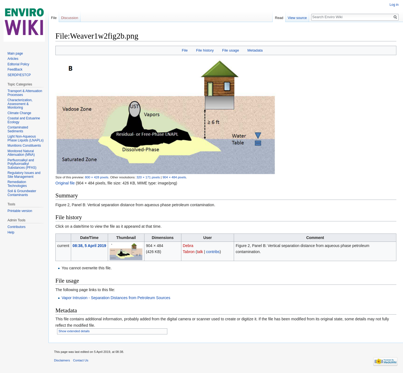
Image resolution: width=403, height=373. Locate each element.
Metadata (254, 50)
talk (200, 251)
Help (10, 232)
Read (279, 18)
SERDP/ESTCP (19, 75)
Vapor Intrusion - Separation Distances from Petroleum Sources (115, 298)
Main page (15, 53)
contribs (213, 251)
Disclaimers (62, 360)
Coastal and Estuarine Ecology (23, 120)
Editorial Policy (18, 64)
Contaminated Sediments (17, 129)
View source (297, 18)
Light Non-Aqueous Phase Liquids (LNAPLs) (25, 138)
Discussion (69, 18)
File (184, 50)
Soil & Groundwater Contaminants (21, 193)
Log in (394, 5)
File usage (230, 50)
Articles (12, 59)
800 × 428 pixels (96, 177)
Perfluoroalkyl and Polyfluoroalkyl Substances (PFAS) (21, 164)
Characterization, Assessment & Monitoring (20, 103)
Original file (65, 183)
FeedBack (14, 69)
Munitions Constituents (24, 145)
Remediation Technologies (17, 184)
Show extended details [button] (74, 331)
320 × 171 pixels (148, 177)
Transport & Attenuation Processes (24, 93)
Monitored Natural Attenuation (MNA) (21, 153)
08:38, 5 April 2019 (89, 245)
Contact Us (80, 360)
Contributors (16, 227)
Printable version (19, 211)
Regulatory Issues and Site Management (23, 175)
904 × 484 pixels (174, 177)
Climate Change (19, 113)
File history (205, 50)
